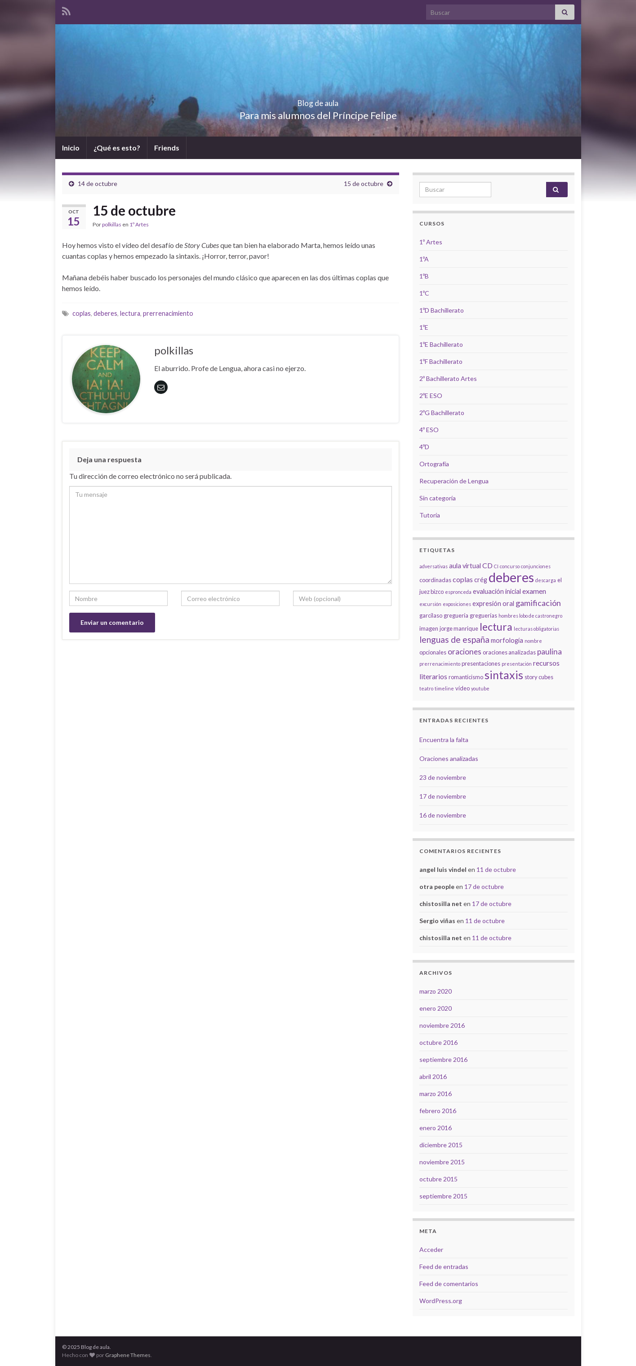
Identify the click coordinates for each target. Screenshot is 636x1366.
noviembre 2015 (442, 1162)
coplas (81, 313)
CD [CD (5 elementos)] (487, 565)
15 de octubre (363, 183)
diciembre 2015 (441, 1145)
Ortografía (434, 464)
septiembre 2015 (443, 1196)
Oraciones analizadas (448, 758)
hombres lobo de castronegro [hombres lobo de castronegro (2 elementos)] (530, 616)
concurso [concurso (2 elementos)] (510, 566)
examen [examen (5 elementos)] (534, 591)
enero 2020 (435, 1008)
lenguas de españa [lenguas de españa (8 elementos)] (454, 639)
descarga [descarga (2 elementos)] (545, 580)
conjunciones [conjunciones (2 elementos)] (536, 566)
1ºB (424, 276)
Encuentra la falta (443, 739)
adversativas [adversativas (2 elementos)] (433, 566)
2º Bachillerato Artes (448, 378)
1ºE (423, 327)
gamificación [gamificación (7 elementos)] (538, 603)
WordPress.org (440, 1300)
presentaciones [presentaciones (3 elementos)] (481, 663)
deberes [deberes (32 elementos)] (511, 577)
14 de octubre (97, 183)
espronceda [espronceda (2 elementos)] (458, 592)
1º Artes (139, 224)
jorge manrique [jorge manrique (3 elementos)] (459, 628)
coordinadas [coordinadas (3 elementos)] (435, 580)
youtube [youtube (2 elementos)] (480, 688)
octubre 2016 (438, 1042)
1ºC (424, 293)
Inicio (71, 147)
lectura (130, 313)
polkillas (111, 224)
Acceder (431, 1249)
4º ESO (429, 429)
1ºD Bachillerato (441, 310)
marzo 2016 (435, 1093)
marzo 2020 (435, 991)
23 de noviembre (442, 777)
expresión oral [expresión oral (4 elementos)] (493, 603)
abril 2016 (433, 1076)
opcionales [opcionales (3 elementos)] (432, 652)
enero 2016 (435, 1128)
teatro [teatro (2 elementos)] (426, 688)
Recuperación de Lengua (454, 481)
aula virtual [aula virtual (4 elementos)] (465, 566)
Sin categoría (437, 498)
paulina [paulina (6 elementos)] (549, 651)
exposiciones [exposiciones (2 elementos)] (457, 604)
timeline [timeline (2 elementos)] (444, 688)
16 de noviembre (442, 815)
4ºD (424, 447)
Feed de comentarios (448, 1283)
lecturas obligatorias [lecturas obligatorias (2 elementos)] (536, 629)
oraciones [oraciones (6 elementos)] (464, 651)
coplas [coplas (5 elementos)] (463, 579)
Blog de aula (318, 100)
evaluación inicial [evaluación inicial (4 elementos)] (497, 591)
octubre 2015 (438, 1179)
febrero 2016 (437, 1110)
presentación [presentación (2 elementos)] (517, 664)
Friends (166, 147)
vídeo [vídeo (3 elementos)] (462, 688)
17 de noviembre (442, 796)
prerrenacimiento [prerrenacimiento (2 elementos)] (439, 664)
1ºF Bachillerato (441, 361)
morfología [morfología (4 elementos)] (507, 640)
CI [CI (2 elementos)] (496, 566)
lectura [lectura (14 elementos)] (496, 626)
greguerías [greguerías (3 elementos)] (483, 615)
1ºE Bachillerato (441, 344)
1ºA (424, 259)
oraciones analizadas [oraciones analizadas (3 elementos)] (509, 652)
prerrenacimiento (168, 313)
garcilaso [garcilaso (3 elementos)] (430, 615)
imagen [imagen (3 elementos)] (428, 628)
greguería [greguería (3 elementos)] (456, 615)
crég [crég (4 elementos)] (480, 580)
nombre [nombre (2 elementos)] (533, 641)
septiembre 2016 (443, 1059)
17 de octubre (484, 886)
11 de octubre (496, 869)
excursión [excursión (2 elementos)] (430, 604)
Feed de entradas (443, 1266)
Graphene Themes (128, 1355)
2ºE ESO (430, 395)
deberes (105, 313)
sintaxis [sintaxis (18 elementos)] (504, 674)
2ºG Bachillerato (441, 412)
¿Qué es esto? (116, 147)
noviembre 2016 (442, 1025)
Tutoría (429, 515)
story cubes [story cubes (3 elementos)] (539, 677)
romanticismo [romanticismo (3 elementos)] (466, 677)
